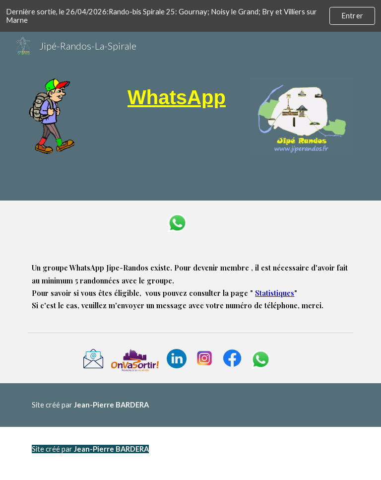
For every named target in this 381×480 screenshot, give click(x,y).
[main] (176, 97)
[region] (190, 16)
